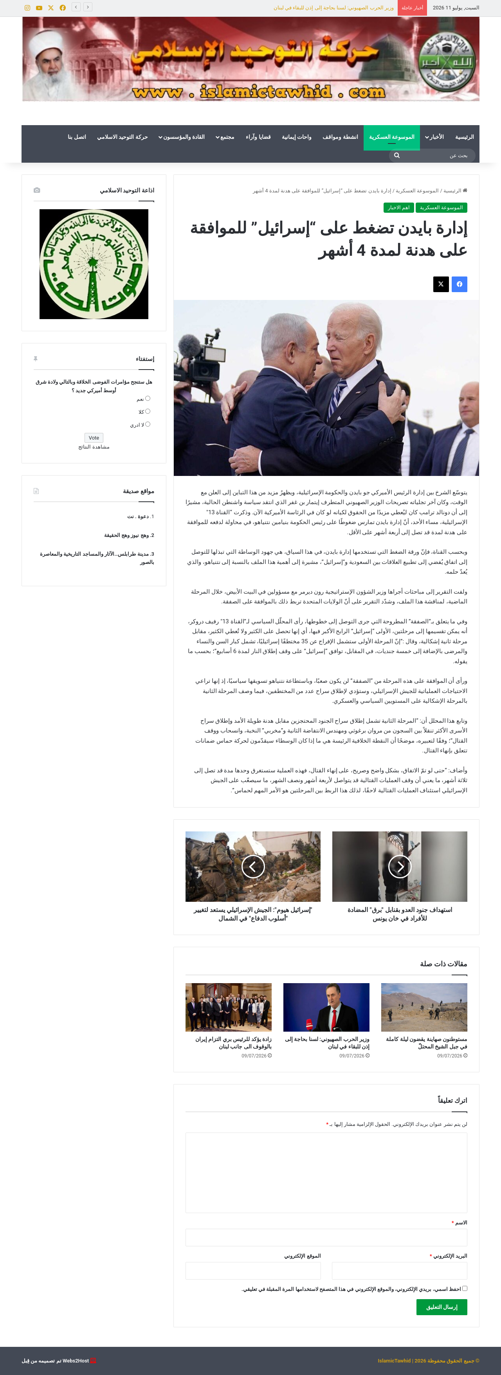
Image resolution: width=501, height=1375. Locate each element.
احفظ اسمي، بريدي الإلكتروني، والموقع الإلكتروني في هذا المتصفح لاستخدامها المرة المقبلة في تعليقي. (351, 1289)
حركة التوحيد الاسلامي (122, 137)
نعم (140, 399)
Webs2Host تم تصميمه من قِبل (55, 1361)
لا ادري (137, 425)
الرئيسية (464, 137)
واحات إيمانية (297, 137)
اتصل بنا (77, 137)
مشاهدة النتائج (93, 447)
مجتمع (227, 137)
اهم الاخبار (399, 207)
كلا (141, 412)
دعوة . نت (138, 516)
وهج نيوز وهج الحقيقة (126, 535)
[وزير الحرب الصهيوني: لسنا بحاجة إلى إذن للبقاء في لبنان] (326, 1007)
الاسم (459, 1223)
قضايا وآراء (258, 137)
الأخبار (437, 137)
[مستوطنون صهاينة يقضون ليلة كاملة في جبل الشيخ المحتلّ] (424, 1007)
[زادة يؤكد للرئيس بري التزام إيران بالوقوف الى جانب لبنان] (229, 1007)
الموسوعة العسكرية (391, 137)
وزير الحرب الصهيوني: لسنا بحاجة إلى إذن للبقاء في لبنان (334, 8)
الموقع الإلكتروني (302, 1256)
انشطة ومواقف (340, 137)
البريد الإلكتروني (448, 1256)
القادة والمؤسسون (184, 137)
